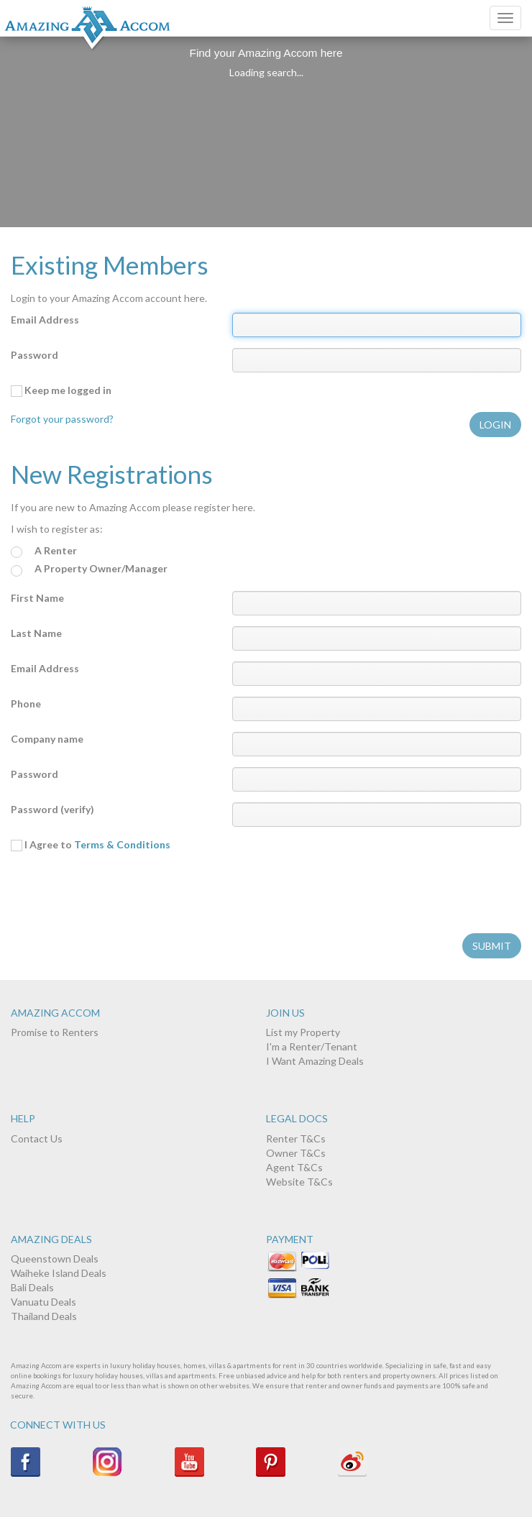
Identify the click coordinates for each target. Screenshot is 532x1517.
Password (34, 355)
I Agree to (90, 844)
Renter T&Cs (296, 1138)
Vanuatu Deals (43, 1302)
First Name (37, 598)
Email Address (45, 319)
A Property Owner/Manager (89, 569)
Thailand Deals (44, 1316)
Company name (47, 739)
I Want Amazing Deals (315, 1061)
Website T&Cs (299, 1181)
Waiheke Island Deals (58, 1273)
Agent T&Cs (294, 1167)
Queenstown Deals (54, 1258)
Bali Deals (32, 1287)
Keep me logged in (61, 390)
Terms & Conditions (122, 844)
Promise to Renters (54, 1032)
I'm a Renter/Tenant (311, 1046)
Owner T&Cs (296, 1153)
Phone (26, 703)
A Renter (44, 551)
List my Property (303, 1032)
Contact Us (37, 1138)
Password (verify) (52, 809)
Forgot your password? (62, 419)
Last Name (36, 633)
